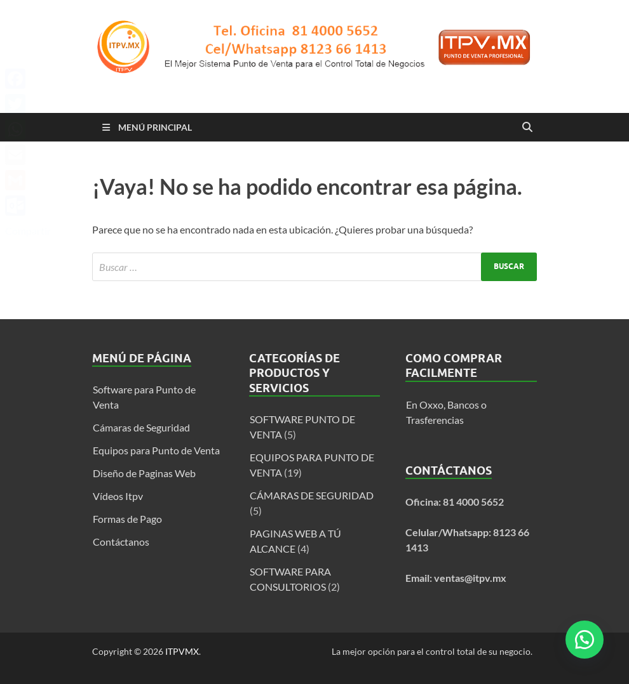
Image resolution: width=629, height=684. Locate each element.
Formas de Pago (127, 519)
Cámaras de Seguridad (141, 427)
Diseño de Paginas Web (144, 473)
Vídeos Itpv (118, 496)
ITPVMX (182, 651)
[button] (584, 640)
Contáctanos (121, 542)
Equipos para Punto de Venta (156, 450)
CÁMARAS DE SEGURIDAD (312, 495)
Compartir (28, 231)
